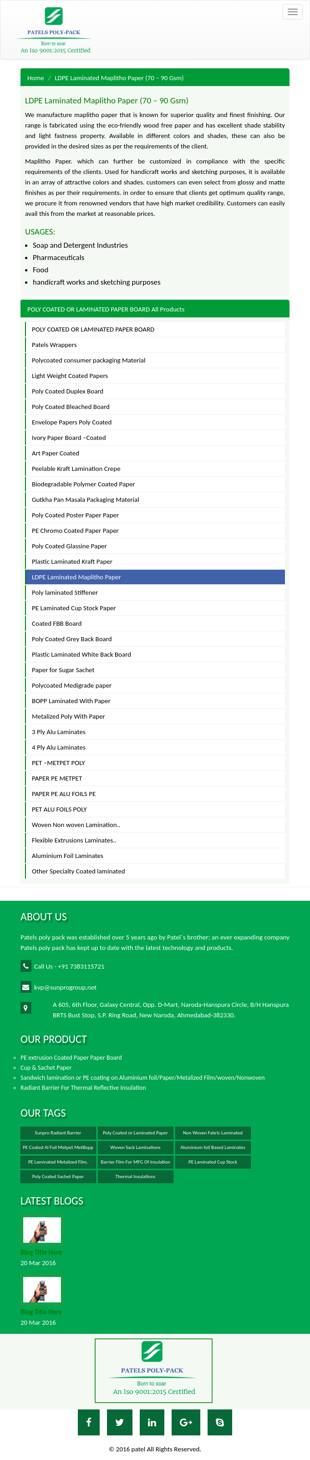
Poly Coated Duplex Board (67, 391)
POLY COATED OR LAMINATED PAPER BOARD (93, 329)
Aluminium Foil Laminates (67, 856)
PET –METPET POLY (58, 763)
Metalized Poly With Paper (68, 716)
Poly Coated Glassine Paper (69, 546)
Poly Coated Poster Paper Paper (75, 515)
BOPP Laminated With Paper (71, 701)
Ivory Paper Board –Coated (69, 438)
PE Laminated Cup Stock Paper (74, 608)
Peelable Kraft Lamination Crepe (76, 469)
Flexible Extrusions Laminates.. (74, 840)
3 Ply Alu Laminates (59, 732)
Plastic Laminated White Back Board (81, 654)
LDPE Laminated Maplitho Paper (76, 577)
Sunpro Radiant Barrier (58, 1133)
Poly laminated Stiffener (65, 592)
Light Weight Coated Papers (70, 376)
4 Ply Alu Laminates (59, 747)
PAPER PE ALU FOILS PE (64, 794)
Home (35, 78)
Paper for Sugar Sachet (63, 670)
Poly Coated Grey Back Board (72, 639)
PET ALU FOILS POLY (59, 809)
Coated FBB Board (56, 623)
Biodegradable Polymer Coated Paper (83, 484)
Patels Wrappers (54, 345)
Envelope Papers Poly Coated (72, 422)
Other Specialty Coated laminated (78, 871)
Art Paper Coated (55, 453)
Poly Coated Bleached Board (71, 407)
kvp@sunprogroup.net (58, 987)
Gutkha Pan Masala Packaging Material (85, 499)
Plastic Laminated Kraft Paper (72, 561)
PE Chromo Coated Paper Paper (75, 530)
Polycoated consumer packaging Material (89, 360)
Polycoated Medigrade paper (72, 685)
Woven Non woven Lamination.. (76, 825)
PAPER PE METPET (57, 778)
